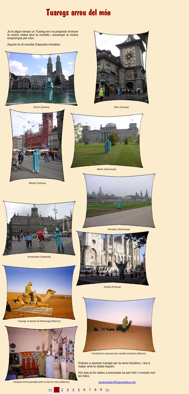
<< (50, 390)
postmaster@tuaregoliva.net (117, 382)
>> (107, 390)
